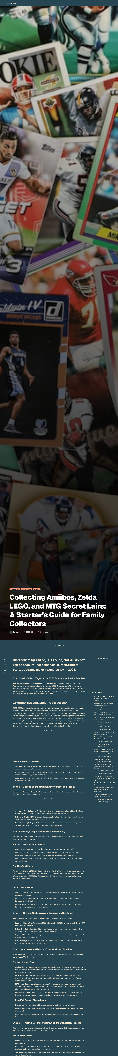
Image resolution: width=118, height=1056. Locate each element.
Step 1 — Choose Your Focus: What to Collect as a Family (103, 749)
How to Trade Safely (104, 789)
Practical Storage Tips (105, 777)
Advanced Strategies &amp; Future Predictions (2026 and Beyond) (103, 801)
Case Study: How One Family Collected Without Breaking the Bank (104, 813)
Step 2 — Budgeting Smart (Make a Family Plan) (104, 753)
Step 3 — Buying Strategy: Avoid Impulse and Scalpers (104, 768)
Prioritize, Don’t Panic (104, 762)
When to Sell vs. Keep (105, 792)
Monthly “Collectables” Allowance (105, 758)
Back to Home (10, 3)
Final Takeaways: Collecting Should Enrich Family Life (103, 830)
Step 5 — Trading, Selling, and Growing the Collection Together (104, 785)
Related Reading (103, 837)
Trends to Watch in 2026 (106, 806)
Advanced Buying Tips (105, 809)
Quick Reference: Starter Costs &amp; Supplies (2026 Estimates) (104, 825)
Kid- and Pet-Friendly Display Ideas (104, 781)
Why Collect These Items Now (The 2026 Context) (103, 739)
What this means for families (104, 744)
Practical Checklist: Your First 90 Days (104, 819)
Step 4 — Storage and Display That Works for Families (103, 773)
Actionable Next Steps (105, 834)
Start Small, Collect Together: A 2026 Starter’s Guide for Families (104, 734)
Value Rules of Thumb (105, 765)
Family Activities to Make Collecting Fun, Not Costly (102, 795)
